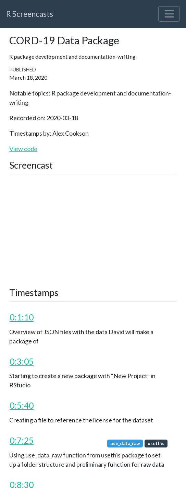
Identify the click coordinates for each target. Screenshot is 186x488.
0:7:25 (22, 440)
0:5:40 (22, 405)
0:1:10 (22, 317)
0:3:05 (22, 361)
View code (23, 148)
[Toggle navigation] (169, 14)
